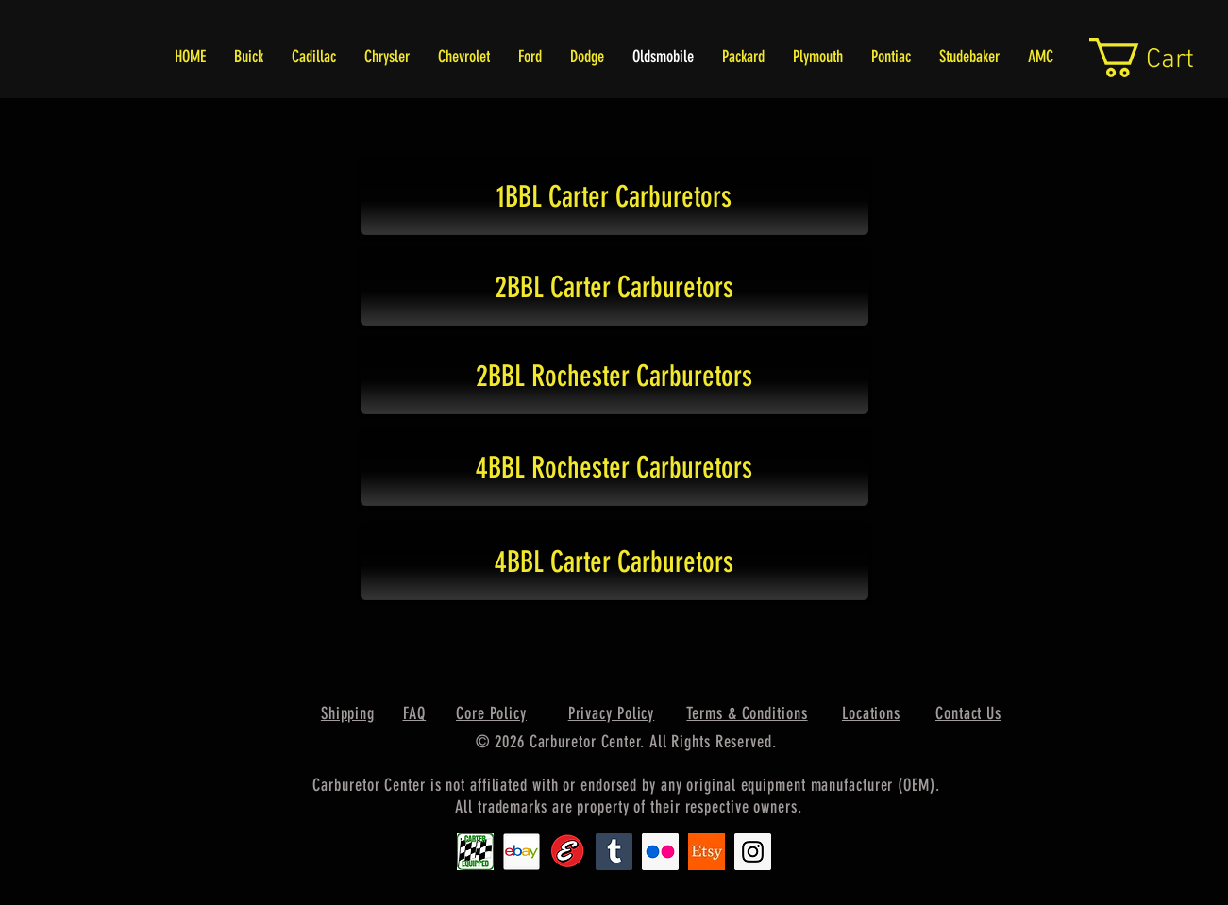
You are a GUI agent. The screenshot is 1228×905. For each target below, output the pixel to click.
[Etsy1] (706, 851)
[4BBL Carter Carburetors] (614, 562)
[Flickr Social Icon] (660, 851)
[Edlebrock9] (567, 851)
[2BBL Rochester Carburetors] (614, 376)
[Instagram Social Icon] (752, 851)
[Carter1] (475, 851)
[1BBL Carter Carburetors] (614, 197)
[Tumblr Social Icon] (614, 851)
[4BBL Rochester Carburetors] (614, 468)
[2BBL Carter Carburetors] (614, 288)
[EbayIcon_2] (521, 851)
